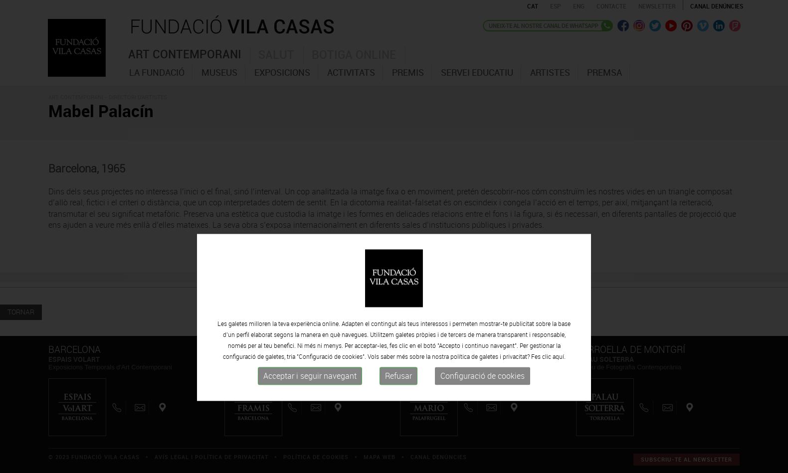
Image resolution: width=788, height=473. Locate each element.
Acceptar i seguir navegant (310, 397)
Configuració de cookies (482, 397)
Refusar (398, 397)
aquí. (559, 378)
